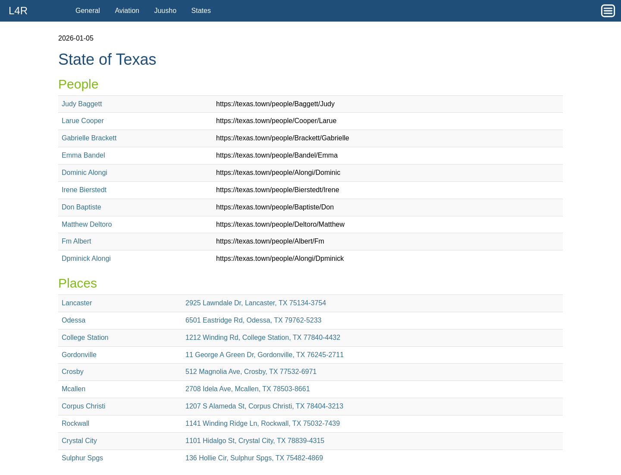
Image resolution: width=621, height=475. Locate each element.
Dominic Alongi (84, 172)
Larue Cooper (83, 120)
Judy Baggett (82, 104)
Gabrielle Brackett (89, 138)
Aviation (127, 10)
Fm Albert (76, 241)
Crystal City (79, 440)
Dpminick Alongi (86, 258)
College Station (85, 337)
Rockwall (75, 423)
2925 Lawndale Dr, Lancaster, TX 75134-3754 (255, 303)
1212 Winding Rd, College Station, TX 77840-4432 (262, 337)
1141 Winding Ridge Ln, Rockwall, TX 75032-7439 (262, 423)
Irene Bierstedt (84, 189)
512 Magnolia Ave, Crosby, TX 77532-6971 (251, 371)
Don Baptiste (81, 207)
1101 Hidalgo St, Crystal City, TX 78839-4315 (254, 440)
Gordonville (79, 354)
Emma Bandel (83, 155)
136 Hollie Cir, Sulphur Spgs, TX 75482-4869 (254, 458)
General (87, 10)
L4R (18, 10)
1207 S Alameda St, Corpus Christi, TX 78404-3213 (264, 406)
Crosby (73, 371)
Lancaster (77, 303)
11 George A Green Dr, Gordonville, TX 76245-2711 (264, 354)
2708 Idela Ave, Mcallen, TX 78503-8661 (247, 389)
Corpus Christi (83, 406)
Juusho (165, 10)
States (201, 10)
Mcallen (73, 389)
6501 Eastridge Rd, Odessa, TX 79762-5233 (253, 320)
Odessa (73, 320)
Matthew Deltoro (87, 224)
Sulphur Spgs (82, 458)
